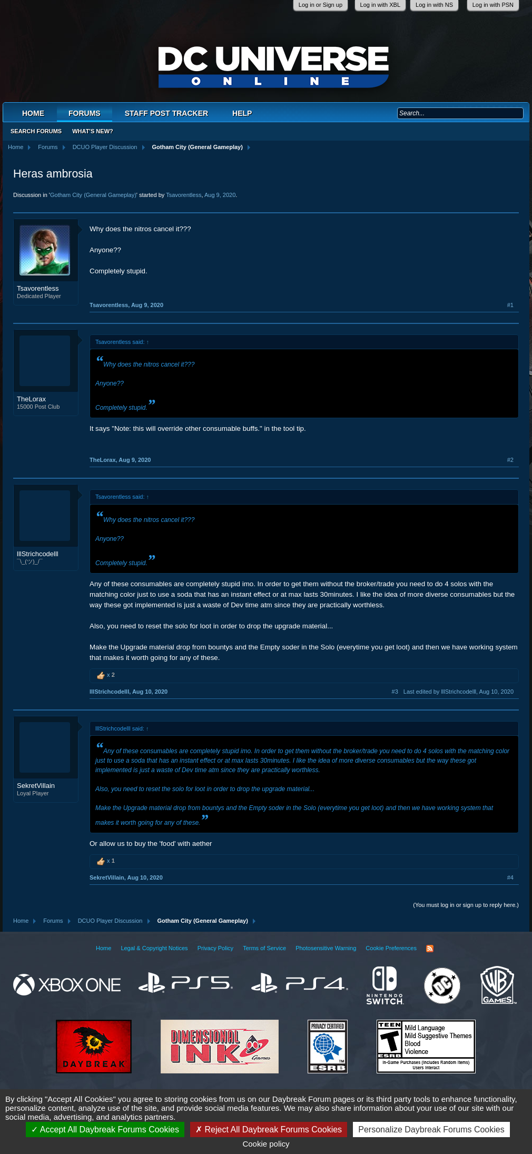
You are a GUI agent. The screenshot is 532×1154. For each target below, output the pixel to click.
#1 (510, 305)
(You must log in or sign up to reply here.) (466, 905)
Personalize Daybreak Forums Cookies (431, 1129)
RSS (430, 948)
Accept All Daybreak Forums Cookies (105, 1129)
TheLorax (31, 399)
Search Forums (36, 131)
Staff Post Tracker (166, 113)
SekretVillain (36, 786)
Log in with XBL (380, 5)
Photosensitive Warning (325, 948)
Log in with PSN (493, 5)
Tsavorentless (183, 195)
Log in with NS (434, 5)
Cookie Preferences (391, 948)
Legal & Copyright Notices (154, 948)
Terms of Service (264, 948)
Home (33, 113)
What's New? (92, 131)
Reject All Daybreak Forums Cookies (268, 1129)
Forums (84, 113)
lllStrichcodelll (37, 554)
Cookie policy (265, 1143)
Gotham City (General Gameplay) (93, 195)
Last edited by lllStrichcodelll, (458, 691)
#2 (510, 460)
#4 (510, 877)
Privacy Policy (215, 948)
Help (242, 113)
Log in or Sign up (320, 5)
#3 (395, 691)
